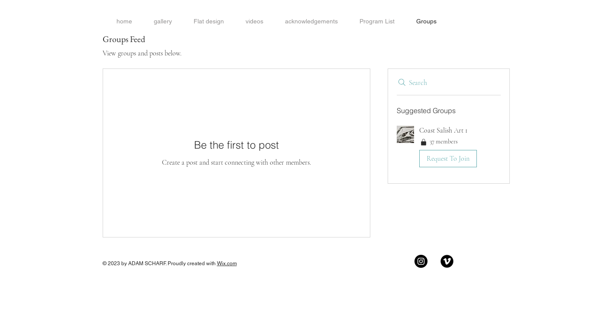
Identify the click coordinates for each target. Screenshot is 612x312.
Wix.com (227, 263)
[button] (448, 148)
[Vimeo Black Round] (446, 261)
